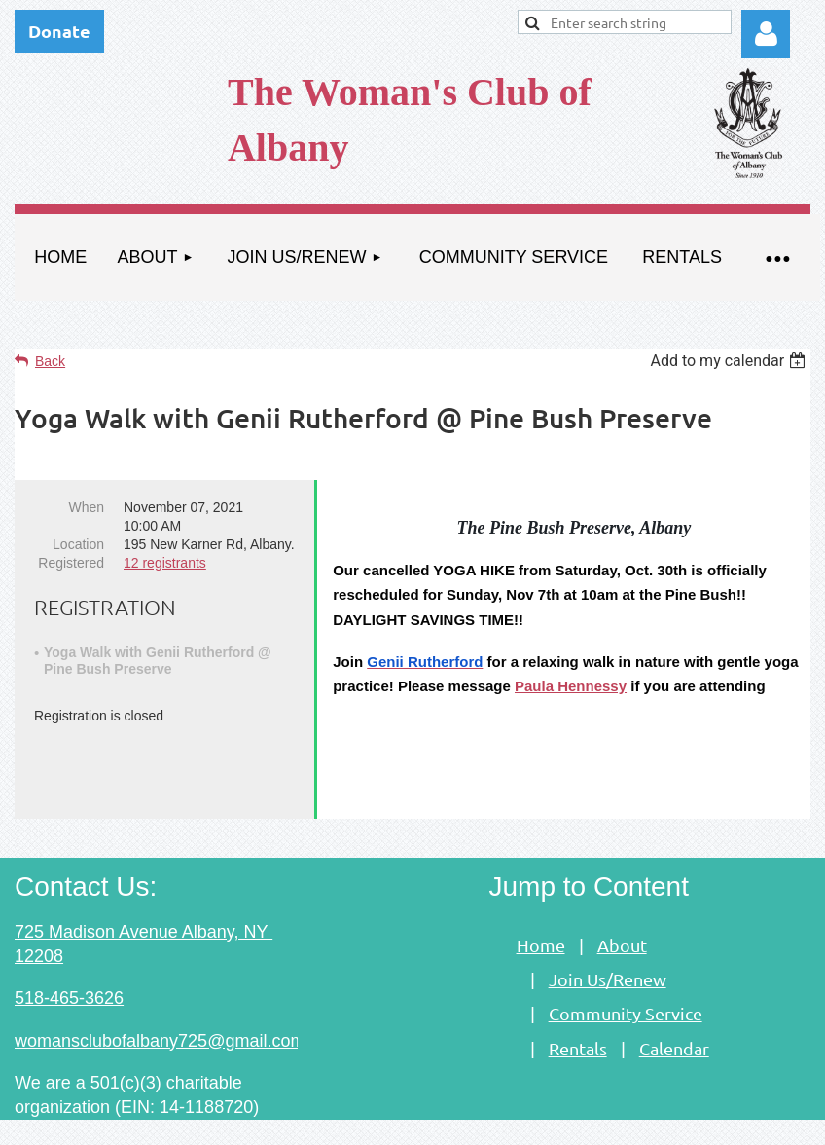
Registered (71, 563)
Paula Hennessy (571, 686)
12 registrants (165, 563)
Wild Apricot (589, 1120)
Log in (765, 34)
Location (78, 544)
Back (50, 361)
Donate (59, 30)
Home (541, 912)
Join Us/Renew (607, 946)
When (86, 507)
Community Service (625, 980)
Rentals (578, 1015)
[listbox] (730, 361)
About (622, 912)
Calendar (674, 1015)
